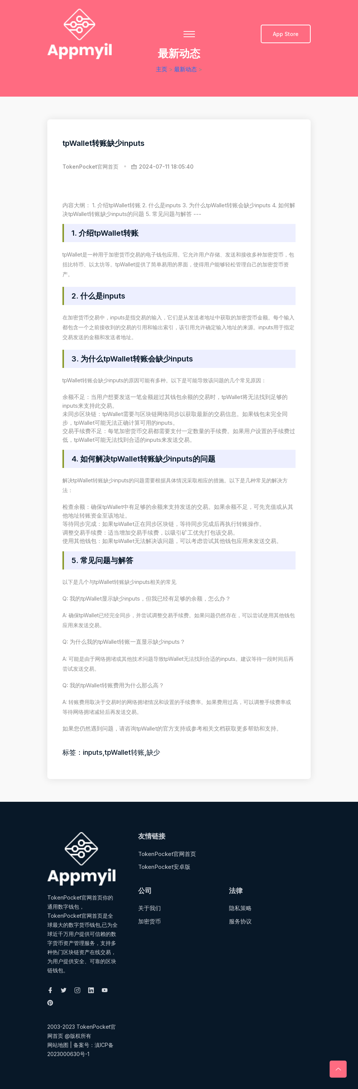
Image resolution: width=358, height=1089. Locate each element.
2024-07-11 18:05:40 (162, 166)
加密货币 (149, 921)
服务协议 (240, 921)
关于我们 (149, 908)
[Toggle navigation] (189, 34)
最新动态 (185, 69)
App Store (286, 34)
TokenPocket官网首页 (90, 166)
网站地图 (57, 1045)
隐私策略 (240, 908)
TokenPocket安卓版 (164, 866)
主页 (161, 69)
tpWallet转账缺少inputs (103, 143)
